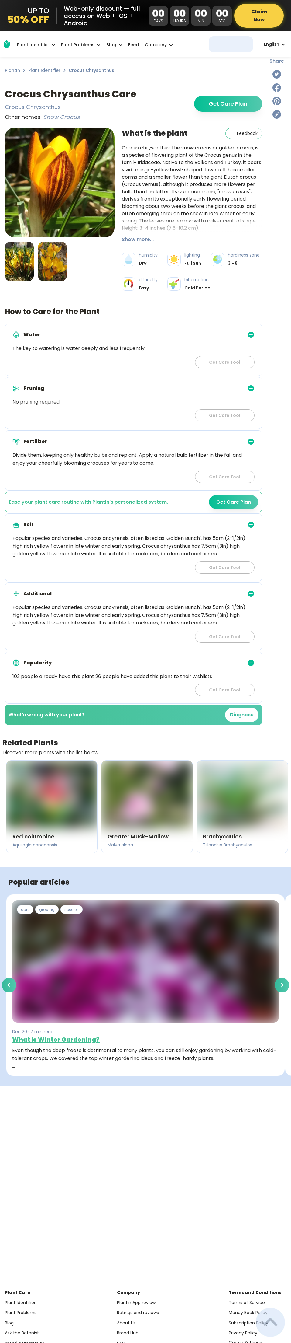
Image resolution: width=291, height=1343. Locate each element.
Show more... (138, 239)
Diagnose (242, 714)
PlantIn (12, 70)
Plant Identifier (44, 70)
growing (47, 909)
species (71, 909)
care (25, 909)
